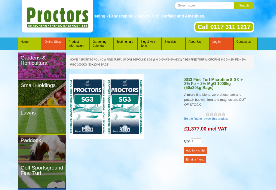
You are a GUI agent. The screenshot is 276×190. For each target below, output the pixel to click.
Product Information (76, 44)
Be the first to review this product (206, 118)
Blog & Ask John (148, 44)
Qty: (187, 141)
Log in (217, 42)
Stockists (171, 42)
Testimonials (125, 42)
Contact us (244, 42)
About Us (195, 42)
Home (25, 42)
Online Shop (53, 42)
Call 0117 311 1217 (224, 27)
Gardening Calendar (100, 44)
